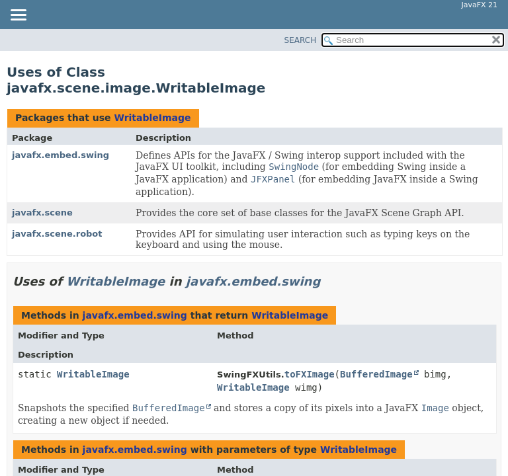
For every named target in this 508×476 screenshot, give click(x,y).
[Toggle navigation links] (18, 16)
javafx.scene (42, 213)
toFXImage (309, 374)
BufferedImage (376, 374)
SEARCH (300, 40)
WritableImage (152, 117)
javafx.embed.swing (60, 155)
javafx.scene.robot (57, 234)
